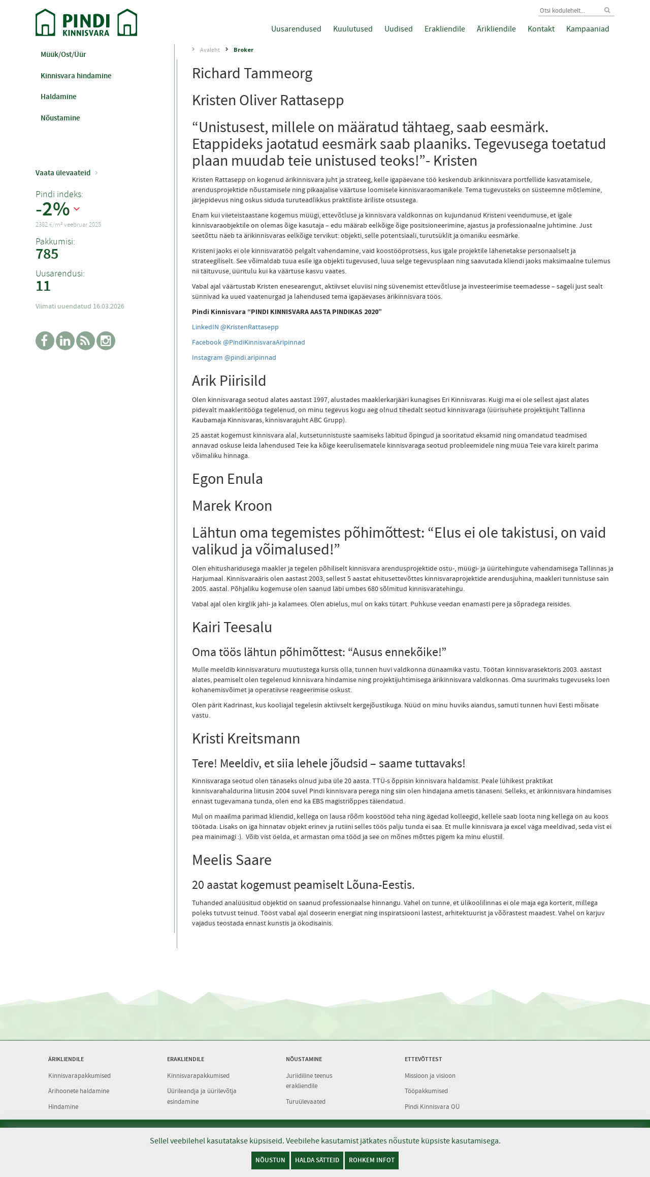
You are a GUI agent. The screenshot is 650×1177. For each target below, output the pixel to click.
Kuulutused (353, 29)
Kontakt (541, 29)
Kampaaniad (587, 29)
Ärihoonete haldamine (78, 1091)
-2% (53, 209)
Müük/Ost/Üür (63, 54)
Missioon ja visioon (430, 1075)
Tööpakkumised (426, 1091)
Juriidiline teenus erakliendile (309, 1081)
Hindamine (63, 1106)
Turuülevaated (306, 1101)
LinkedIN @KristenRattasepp (235, 326)
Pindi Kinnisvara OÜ (432, 1106)
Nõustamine (60, 118)
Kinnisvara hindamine (76, 76)
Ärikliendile (496, 29)
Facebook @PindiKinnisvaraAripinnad (248, 342)
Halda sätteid (317, 1160)
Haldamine (59, 96)
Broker (243, 49)
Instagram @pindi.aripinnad (234, 357)
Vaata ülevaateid (63, 173)
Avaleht (210, 50)
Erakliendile (445, 29)
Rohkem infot (372, 1160)
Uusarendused (296, 29)
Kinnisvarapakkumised (79, 1075)
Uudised (398, 29)
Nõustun (270, 1160)
